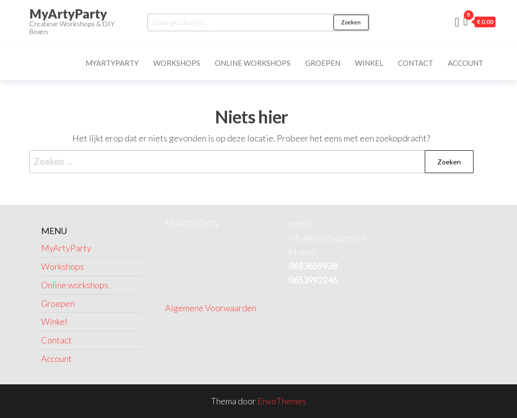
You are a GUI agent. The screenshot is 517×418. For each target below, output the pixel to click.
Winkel (369, 63)
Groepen (322, 63)
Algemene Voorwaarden (210, 307)
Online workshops (252, 63)
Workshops (176, 63)
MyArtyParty (68, 13)
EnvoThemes (281, 401)
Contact (415, 63)
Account (465, 63)
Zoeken (351, 22)
